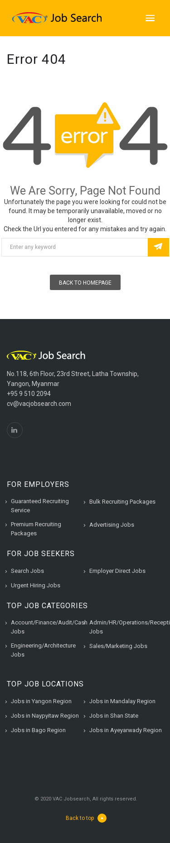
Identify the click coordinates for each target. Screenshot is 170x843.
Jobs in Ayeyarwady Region (125, 730)
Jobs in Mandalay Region (122, 701)
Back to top (86, 818)
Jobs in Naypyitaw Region (45, 715)
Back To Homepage (85, 283)
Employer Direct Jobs (117, 570)
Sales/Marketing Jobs (118, 646)
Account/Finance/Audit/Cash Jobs (49, 627)
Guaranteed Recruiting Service (40, 506)
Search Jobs (27, 570)
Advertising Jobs (111, 524)
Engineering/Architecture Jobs (43, 650)
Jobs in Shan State (113, 715)
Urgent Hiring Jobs (35, 585)
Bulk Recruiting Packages (122, 501)
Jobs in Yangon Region (41, 701)
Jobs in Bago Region (38, 730)
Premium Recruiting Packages (36, 529)
